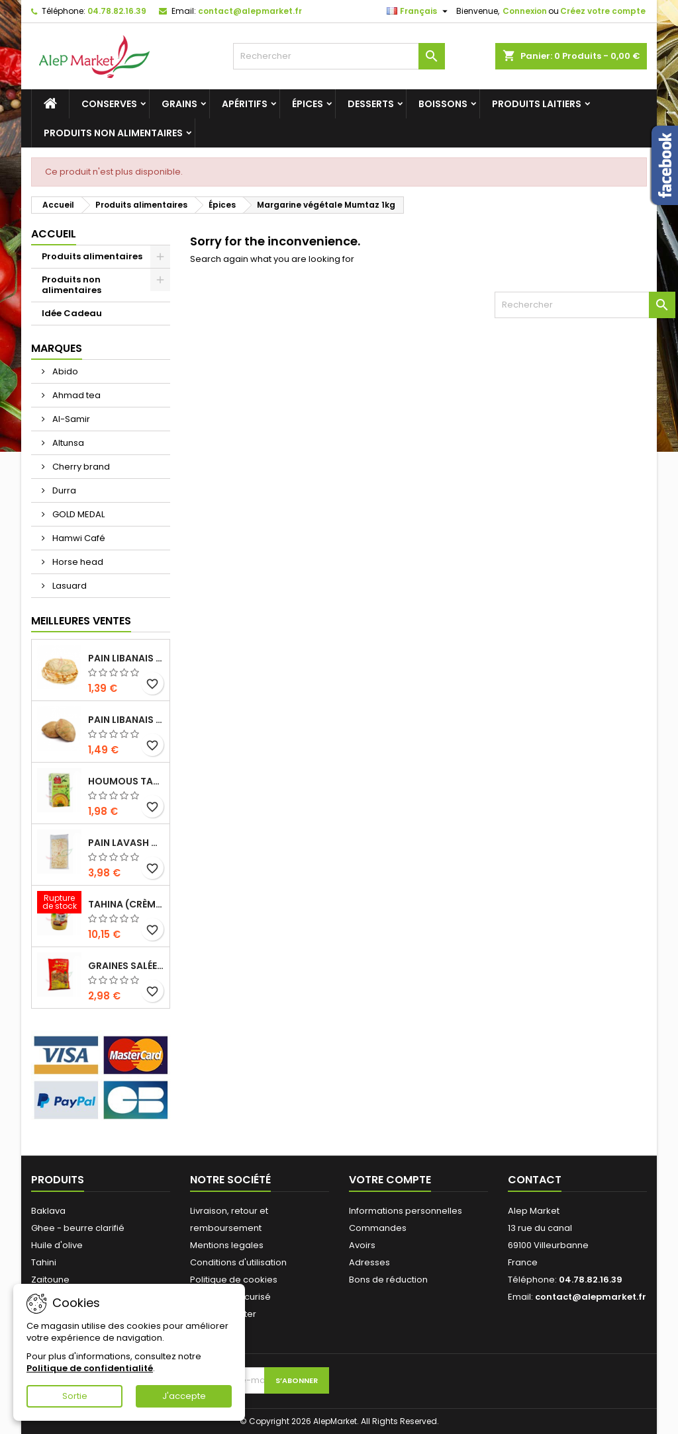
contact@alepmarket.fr (250, 11)
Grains (179, 103)
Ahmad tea (75, 395)
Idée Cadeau (72, 313)
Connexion (525, 11)
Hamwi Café (77, 538)
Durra (63, 490)
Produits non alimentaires (113, 133)
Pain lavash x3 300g (126, 842)
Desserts (371, 103)
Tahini (43, 1262)
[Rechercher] (339, 56)
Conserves (109, 103)
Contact (534, 1179)
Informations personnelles (405, 1210)
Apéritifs (244, 103)
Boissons (442, 103)
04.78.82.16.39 (116, 11)
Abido (64, 371)
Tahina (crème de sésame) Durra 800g (126, 904)
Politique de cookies (233, 1279)
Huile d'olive (57, 1245)
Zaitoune (50, 1279)
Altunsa (67, 443)
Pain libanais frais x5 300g (126, 658)
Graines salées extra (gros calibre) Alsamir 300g (126, 965)
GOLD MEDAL (77, 514)
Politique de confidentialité (89, 1368)
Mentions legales (227, 1245)
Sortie (74, 1396)
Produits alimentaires (92, 256)
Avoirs (362, 1245)
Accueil (53, 233)
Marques (56, 348)
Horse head (76, 562)
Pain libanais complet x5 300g (126, 719)
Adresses (369, 1262)
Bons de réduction (388, 1279)
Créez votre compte (603, 11)
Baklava (48, 1210)
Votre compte (390, 1179)
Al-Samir (70, 419)
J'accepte (184, 1396)
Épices (307, 103)
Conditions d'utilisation (238, 1262)
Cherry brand (80, 466)
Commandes (378, 1228)
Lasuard (68, 585)
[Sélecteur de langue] (419, 11)
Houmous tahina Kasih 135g (126, 781)
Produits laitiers (536, 103)
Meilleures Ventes (81, 620)
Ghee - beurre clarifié (77, 1228)
